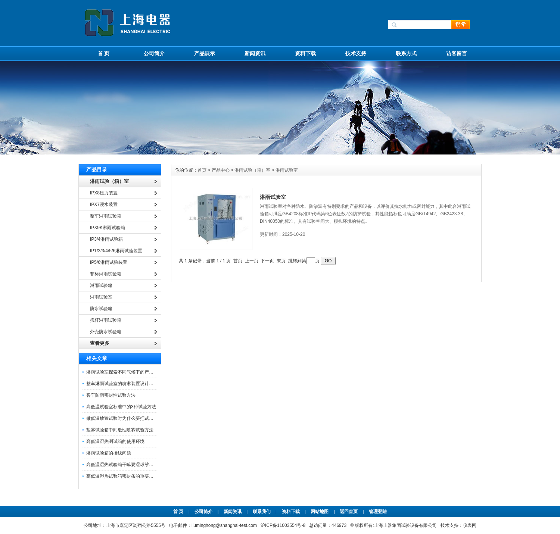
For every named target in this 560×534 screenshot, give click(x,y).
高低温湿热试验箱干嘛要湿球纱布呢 (122, 464)
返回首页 (349, 511)
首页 (202, 170)
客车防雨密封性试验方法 (111, 395)
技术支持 (355, 53)
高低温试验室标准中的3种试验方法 (121, 406)
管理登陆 (378, 511)
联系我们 (262, 511)
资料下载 (305, 53)
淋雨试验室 (287, 170)
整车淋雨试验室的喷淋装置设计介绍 (122, 383)
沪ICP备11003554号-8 (283, 525)
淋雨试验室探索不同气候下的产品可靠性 (126, 372)
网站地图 (320, 511)
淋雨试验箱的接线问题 (108, 453)
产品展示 (204, 53)
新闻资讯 (255, 53)
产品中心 (221, 170)
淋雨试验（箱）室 (252, 170)
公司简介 (154, 53)
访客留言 (456, 53)
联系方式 (406, 53)
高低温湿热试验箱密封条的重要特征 (122, 476)
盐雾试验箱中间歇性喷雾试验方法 (119, 429)
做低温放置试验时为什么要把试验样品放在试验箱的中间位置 (146, 418)
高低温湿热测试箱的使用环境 (115, 441)
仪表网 (469, 525)
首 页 (104, 53)
